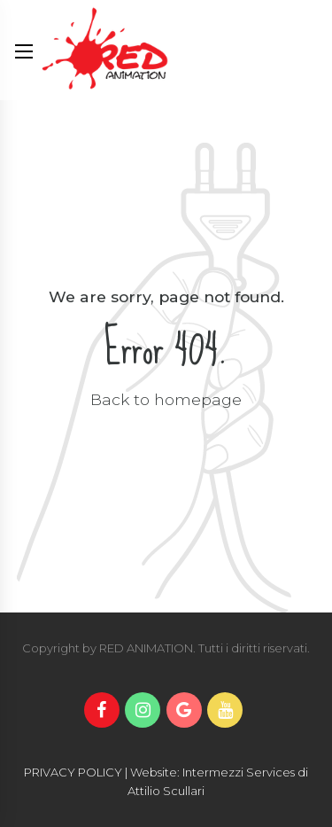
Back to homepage (166, 399)
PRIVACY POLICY (73, 772)
